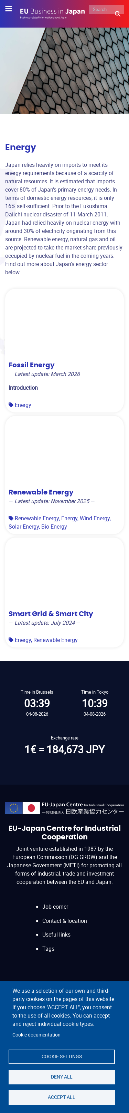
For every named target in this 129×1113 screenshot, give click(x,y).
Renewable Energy (37, 518)
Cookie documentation (36, 1035)
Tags (48, 948)
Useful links (56, 934)
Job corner (55, 906)
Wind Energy (95, 518)
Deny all (62, 1077)
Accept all (61, 1097)
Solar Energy (24, 526)
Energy (23, 405)
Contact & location (64, 921)
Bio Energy (54, 526)
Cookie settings (62, 1056)
